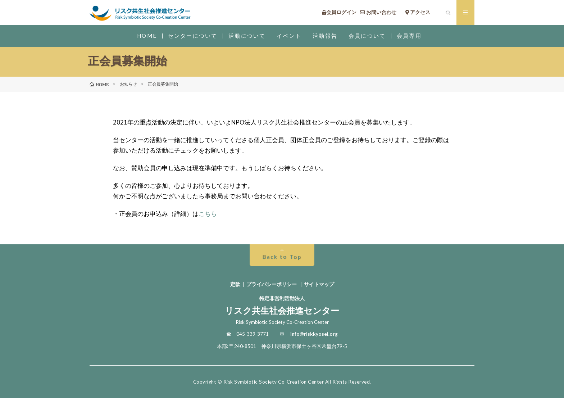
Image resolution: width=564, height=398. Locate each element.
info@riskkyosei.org (314, 334)
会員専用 (409, 36)
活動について (246, 36)
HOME (147, 36)
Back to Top (281, 257)
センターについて (192, 36)
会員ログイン (339, 12)
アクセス (422, 12)
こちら (208, 213)
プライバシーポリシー (271, 284)
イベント (289, 36)
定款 (235, 284)
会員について (367, 36)
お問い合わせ (380, 12)
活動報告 (325, 36)
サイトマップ (319, 284)
